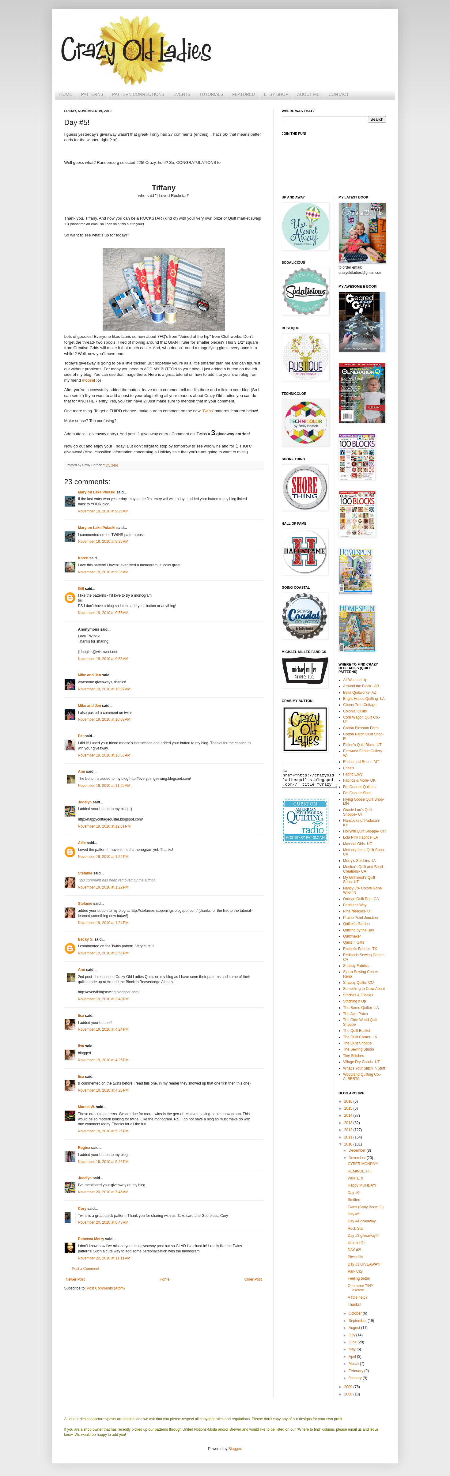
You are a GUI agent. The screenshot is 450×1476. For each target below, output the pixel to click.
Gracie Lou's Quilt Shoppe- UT (357, 812)
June (353, 1342)
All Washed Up (355, 680)
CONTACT (338, 94)
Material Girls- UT (357, 844)
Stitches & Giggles (358, 995)
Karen (83, 558)
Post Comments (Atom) (106, 1288)
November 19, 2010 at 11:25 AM (104, 785)
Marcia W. (86, 1107)
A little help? (358, 1297)
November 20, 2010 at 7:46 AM (103, 1192)
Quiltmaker (352, 936)
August (355, 1328)
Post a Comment (85, 1268)
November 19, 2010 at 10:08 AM (104, 719)
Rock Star (356, 1228)
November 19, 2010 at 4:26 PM (103, 1090)
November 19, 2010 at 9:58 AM (103, 659)
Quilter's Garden (356, 924)
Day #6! (354, 1193)
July (352, 1335)
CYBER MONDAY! (363, 1164)
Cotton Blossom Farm (361, 728)
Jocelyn (85, 802)
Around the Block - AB (361, 686)
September (358, 1321)
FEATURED (243, 94)
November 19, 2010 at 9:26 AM (103, 511)
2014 (349, 1115)
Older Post (253, 1279)
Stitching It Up (354, 1001)
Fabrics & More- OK (359, 780)
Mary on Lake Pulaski (96, 492)
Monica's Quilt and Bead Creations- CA (363, 869)
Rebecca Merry (91, 1239)
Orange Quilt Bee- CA (361, 899)
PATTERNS (92, 94)
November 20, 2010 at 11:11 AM (104, 1258)
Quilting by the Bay (358, 930)
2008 (349, 1394)
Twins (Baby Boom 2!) (366, 1207)
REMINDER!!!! (359, 1171)
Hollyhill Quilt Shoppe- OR (364, 831)
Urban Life (356, 1243)
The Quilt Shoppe (357, 1043)
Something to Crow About (364, 989)
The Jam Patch (355, 1014)
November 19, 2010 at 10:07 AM (104, 689)
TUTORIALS (211, 94)
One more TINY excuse (360, 1288)
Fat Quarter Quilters (359, 787)
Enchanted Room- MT (361, 762)
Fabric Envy (352, 774)
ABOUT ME (308, 94)
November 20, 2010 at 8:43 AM (103, 1222)
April (353, 1356)
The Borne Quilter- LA (361, 1008)
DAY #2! (354, 1250)
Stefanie (85, 873)
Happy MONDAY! (362, 1185)
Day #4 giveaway (362, 1221)
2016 (349, 1101)
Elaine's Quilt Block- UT (362, 745)
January (356, 1378)
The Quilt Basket (356, 1031)
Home (164, 1279)
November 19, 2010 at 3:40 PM (103, 999)
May (353, 1349)
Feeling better (359, 1278)
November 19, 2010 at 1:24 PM (103, 923)
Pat (81, 736)
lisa (81, 1016)
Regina (84, 1148)
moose (88, 380)
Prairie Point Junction (360, 917)
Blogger (235, 1449)
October (356, 1313)
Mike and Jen (89, 675)
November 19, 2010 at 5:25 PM (103, 1131)
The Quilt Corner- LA (360, 1037)
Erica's (348, 768)
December (358, 1150)
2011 (349, 1137)
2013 (349, 1123)
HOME (65, 94)
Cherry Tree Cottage (359, 705)
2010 (349, 1144)
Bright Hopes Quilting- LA (363, 698)
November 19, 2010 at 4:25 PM (103, 1060)
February (356, 1371)
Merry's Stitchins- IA (359, 861)
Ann (81, 771)
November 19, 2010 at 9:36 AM (103, 572)
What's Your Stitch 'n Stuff (364, 1068)
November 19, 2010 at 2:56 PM (103, 953)
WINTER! (355, 1178)
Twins (207, 411)
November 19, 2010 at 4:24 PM (103, 1029)
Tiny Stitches (353, 1056)
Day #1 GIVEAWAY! (364, 1264)
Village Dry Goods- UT (361, 1062)
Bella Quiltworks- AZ (359, 692)
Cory (82, 1208)
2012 (349, 1130)
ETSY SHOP (276, 94)
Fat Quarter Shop (357, 793)
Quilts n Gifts (353, 942)
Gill (81, 589)
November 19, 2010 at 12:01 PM (104, 826)
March (354, 1363)
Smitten (354, 1200)
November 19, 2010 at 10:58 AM (104, 755)
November (358, 1158)
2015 (349, 1108)
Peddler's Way (355, 905)
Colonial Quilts (355, 711)
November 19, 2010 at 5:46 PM (103, 1162)
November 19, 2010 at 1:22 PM (103, 857)
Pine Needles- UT (357, 911)
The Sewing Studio (358, 1049)
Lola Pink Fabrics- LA (360, 837)
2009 (349, 1387)
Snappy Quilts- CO (358, 982)
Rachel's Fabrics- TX (360, 949)
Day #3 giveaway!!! (363, 1235)
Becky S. (85, 939)
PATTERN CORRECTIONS (138, 94)
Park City (355, 1271)
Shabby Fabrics (356, 966)
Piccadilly (355, 1257)
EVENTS (182, 94)
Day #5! (354, 1214)
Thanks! (354, 1304)
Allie (82, 843)
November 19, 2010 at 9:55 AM (103, 613)
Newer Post (75, 1279)
